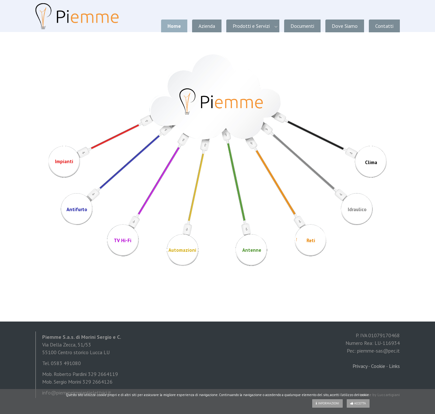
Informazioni (327, 403)
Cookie (378, 366)
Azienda (206, 26)
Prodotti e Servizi (251, 26)
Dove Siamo (345, 26)
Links (394, 366)
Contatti (384, 26)
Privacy (360, 366)
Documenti (302, 26)
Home (174, 26)
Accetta (358, 403)
